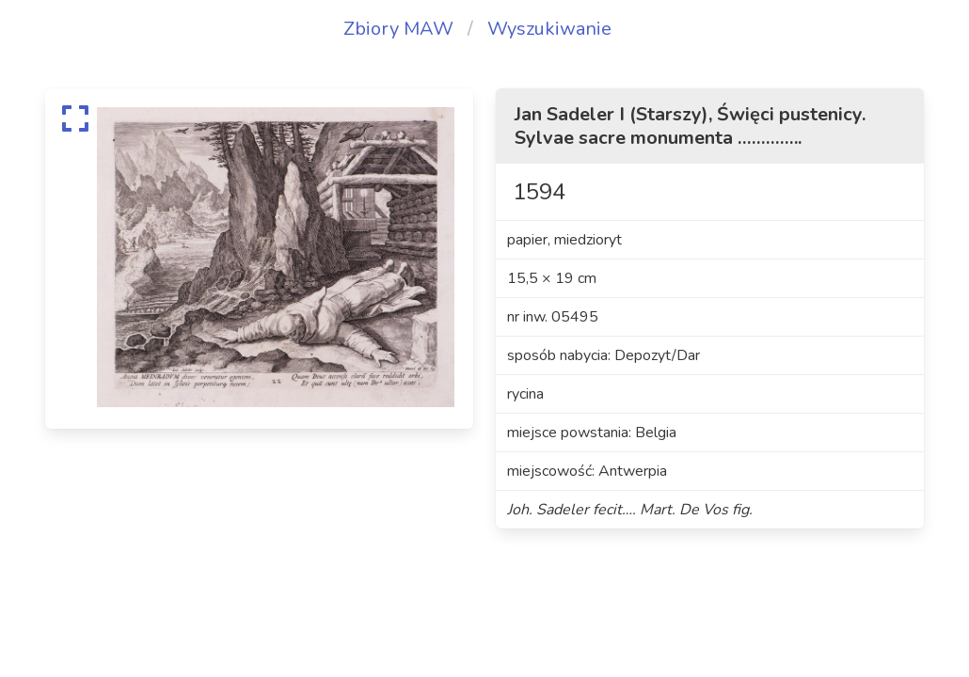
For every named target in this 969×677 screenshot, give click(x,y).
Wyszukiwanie (549, 28)
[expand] (75, 118)
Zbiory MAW (398, 28)
